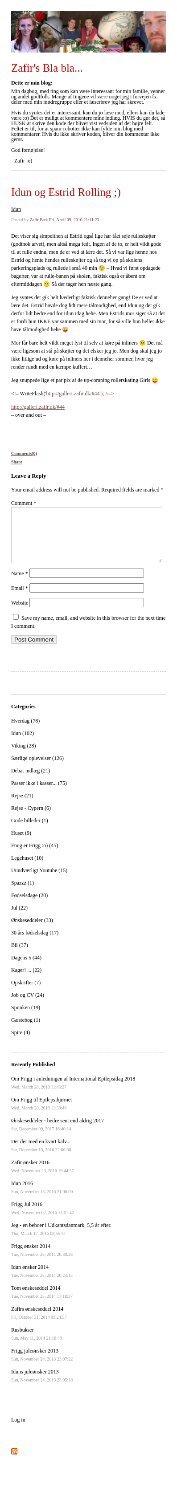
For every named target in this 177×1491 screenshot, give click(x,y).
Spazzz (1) (22, 893)
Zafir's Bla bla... (47, 68)
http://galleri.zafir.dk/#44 (38, 407)
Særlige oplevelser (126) (37, 769)
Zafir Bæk (39, 219)
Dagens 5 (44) (26, 968)
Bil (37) (19, 956)
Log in (18, 1430)
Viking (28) (23, 756)
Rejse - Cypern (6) (31, 819)
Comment (23, 503)
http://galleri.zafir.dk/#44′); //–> (80, 393)
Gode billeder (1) (29, 831)
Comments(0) (24, 453)
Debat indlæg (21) (30, 781)
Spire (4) (20, 1043)
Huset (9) (21, 844)
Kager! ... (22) (26, 981)
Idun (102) (22, 744)
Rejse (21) (22, 806)
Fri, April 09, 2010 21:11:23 (74, 219)
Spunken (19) (25, 1018)
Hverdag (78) (25, 731)
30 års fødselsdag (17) (34, 943)
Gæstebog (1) (25, 1031)
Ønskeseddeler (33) (32, 931)
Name (19, 584)
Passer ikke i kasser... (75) (39, 794)
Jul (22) (19, 918)
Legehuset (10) (27, 868)
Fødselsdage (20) (29, 906)
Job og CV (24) (27, 1006)
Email (19, 599)
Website (19, 613)
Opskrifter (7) (26, 993)
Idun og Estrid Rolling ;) (66, 192)
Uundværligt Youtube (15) (39, 881)
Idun (16, 209)
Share (16, 461)
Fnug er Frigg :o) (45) (34, 856)
